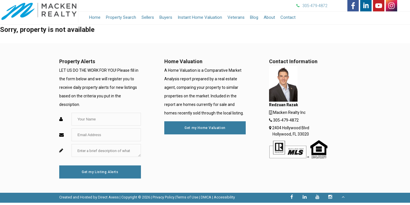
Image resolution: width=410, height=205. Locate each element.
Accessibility (224, 197)
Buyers (165, 17)
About (269, 17)
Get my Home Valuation (205, 128)
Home (95, 17)
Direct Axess (108, 197)
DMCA (206, 197)
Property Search (121, 17)
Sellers (148, 17)
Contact (288, 17)
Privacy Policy (164, 197)
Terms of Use (187, 197)
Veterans (236, 17)
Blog (254, 17)
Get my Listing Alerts (100, 172)
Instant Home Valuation (200, 17)
